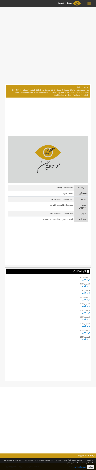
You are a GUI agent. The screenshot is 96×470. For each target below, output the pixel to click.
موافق (90, 467)
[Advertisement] (48, 25)
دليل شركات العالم (82, 87)
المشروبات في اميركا (80, 95)
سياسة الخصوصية (80, 467)
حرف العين (86, 279)
